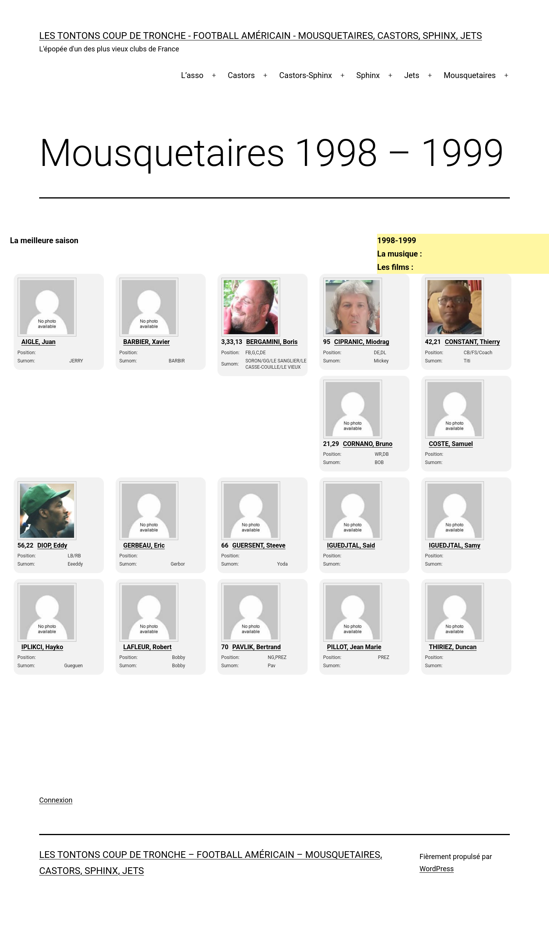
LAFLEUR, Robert (147, 647)
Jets (411, 75)
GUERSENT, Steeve (259, 545)
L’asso (192, 75)
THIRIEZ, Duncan (453, 647)
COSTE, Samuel (451, 444)
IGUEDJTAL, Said (351, 545)
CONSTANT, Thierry (472, 342)
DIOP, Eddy (52, 545)
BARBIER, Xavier (146, 342)
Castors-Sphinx (305, 75)
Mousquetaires (470, 75)
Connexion (55, 800)
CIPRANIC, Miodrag (361, 342)
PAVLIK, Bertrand (256, 647)
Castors (241, 75)
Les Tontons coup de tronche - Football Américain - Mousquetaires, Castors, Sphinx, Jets (260, 35)
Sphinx (368, 75)
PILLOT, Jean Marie (354, 647)
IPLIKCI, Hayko (42, 647)
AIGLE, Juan (39, 342)
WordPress (437, 869)
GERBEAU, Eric (144, 545)
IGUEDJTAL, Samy (454, 545)
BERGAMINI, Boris (271, 342)
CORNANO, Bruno (367, 444)
